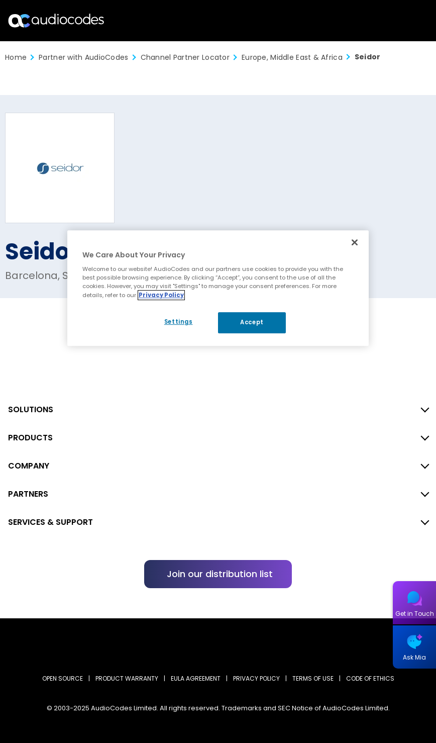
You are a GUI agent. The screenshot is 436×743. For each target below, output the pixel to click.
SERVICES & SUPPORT (50, 522)
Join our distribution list (220, 574)
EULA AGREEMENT (196, 678)
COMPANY (28, 466)
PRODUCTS (30, 437)
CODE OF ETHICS (370, 678)
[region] (218, 288)
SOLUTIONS (30, 409)
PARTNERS (28, 494)
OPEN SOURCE (62, 678)
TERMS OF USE (313, 678)
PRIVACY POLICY (256, 678)
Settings (178, 322)
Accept (251, 322)
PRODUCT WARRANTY (126, 678)
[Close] (355, 242)
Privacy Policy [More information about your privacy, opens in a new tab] (161, 295)
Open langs (402, 21)
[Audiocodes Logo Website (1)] (56, 20)
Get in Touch (414, 613)
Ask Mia (414, 657)
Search (384, 20)
